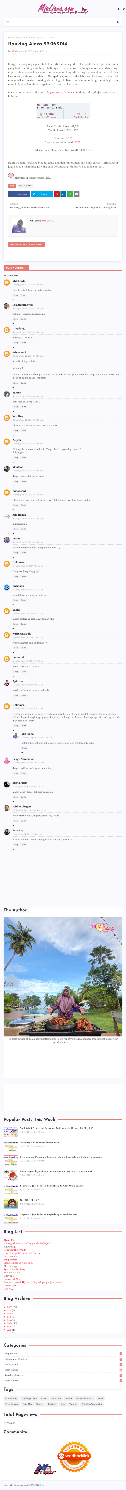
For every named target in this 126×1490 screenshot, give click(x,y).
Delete (23, 295)
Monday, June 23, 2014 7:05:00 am (28, 566)
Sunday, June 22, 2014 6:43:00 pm (28, 471)
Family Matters (63, 1364)
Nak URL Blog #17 (29, 1200)
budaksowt (19, 491)
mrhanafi (18, 586)
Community (11, 1398)
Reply (15, 295)
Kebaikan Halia (12, 1272)
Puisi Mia (27, 1404)
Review (39, 1404)
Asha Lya (18, 830)
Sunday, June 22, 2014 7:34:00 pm (28, 494)
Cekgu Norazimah (23, 759)
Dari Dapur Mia (29, 1398)
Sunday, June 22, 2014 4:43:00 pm (28, 396)
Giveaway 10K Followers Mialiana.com (40, 1143)
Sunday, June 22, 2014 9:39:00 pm (28, 542)
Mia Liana (17, 51)
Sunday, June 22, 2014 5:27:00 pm (28, 444)
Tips (63, 1404)
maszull (17, 538)
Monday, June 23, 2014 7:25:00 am (28, 589)
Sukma (17, 392)
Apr (9, 1310)
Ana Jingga (19, 515)
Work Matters (63, 1380)
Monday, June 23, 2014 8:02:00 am (28, 613)
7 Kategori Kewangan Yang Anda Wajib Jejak (28, 1243)
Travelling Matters (63, 1375)
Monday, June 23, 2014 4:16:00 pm (28, 661)
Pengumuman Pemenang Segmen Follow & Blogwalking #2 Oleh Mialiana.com (61, 1157)
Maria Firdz (20, 783)
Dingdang (19, 328)
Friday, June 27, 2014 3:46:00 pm (27, 834)
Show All (9, 1288)
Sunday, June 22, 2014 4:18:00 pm (28, 332)
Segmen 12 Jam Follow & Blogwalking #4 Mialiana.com (48, 1214)
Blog (41, 1485)
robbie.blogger (22, 806)
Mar (9, 1313)
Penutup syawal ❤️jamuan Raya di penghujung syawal (33, 1282)
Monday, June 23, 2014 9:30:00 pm (28, 708)
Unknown (19, 562)
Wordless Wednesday (92, 1404)
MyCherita (19, 281)
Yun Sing (18, 416)
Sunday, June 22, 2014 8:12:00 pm (28, 518)
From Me (56, 1398)
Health (68, 1398)
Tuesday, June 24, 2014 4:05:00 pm (28, 786)
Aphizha (18, 681)
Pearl (100, 1398)
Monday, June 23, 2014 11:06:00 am (29, 637)
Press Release (11, 1404)
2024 (10, 1323)
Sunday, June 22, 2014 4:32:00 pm (28, 356)
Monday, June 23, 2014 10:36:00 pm (29, 763)
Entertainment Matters (63, 1359)
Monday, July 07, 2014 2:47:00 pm (37, 737)
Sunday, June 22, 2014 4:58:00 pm (28, 420)
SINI (69, 138)
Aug (9, 1330)
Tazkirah (52, 1404)
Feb (9, 1317)
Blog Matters (22, 37)
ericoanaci (19, 352)
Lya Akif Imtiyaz (23, 305)
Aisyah (17, 440)
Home (11, 37)
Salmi (16, 610)
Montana (18, 467)
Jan (9, 1320)
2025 (10, 1307)
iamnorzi (18, 657)
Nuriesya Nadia (22, 633)
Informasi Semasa (84, 1398)
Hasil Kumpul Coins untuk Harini (22, 1253)
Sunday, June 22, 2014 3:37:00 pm (28, 285)
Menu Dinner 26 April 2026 (18, 1263)
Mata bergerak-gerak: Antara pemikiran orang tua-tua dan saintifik (56, 1171)
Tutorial (73, 1404)
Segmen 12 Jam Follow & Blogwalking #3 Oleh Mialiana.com (51, 1186)
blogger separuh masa (60, 92)
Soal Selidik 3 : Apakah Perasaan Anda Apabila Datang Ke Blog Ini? (56, 1128)
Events (44, 1398)
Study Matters (63, 1370)
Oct (9, 1326)
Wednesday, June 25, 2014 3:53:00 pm (30, 810)
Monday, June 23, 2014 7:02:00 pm (28, 685)
